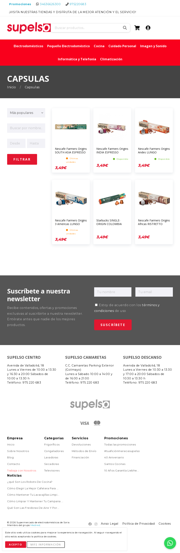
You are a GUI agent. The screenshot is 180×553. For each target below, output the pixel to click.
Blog (10, 457)
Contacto (13, 464)
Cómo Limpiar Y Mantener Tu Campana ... (35, 501)
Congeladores (54, 451)
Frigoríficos (52, 444)
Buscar (125, 28)
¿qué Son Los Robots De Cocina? (29, 482)
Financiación (80, 457)
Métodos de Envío (84, 451)
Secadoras (51, 464)
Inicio (12, 87)
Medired (35, 525)
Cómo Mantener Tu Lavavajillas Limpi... (33, 495)
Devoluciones (81, 444)
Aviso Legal (109, 523)
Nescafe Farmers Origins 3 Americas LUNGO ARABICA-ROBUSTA (71, 223)
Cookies (165, 523)
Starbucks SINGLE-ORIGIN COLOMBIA (109, 222)
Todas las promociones (120, 444)
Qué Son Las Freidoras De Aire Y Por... (33, 508)
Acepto (15, 544)
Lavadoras (51, 457)
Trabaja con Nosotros (21, 470)
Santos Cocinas (114, 464)
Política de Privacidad (138, 523)
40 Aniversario (114, 457)
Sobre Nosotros (18, 451)
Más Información (46, 544)
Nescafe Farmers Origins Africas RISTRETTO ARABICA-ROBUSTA (154, 223)
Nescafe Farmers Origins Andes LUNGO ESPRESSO (154, 152)
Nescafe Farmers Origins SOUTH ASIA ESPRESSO (71, 150)
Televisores (51, 470)
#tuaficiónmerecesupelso (122, 451)
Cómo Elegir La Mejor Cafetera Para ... (32, 488)
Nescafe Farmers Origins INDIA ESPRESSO (112, 150)
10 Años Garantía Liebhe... (121, 470)
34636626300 (50, 4)
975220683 (77, 4)
